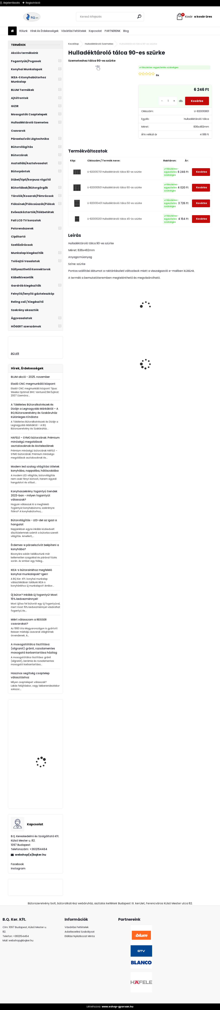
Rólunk (23, 31)
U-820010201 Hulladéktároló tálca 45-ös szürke (114, 218)
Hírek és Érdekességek (44, 31)
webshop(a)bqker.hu (30, 855)
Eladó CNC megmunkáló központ (33, 384)
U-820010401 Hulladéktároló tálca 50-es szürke (114, 203)
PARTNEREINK (112, 31)
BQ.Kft (15, 354)
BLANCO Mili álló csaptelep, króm (40, 759)
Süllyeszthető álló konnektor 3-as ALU (191, 365)
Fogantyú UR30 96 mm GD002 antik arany (45, 792)
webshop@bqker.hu (21, 940)
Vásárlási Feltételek (73, 31)
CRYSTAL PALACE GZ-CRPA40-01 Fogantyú (85, 359)
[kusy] (165, 101)
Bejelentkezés (11, 2)
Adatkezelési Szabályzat (80, 931)
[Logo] (31, 16)
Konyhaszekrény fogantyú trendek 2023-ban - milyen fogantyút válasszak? (34, 495)
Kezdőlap (73, 43)
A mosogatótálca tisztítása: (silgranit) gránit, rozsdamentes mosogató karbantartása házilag (34, 648)
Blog (126, 31)
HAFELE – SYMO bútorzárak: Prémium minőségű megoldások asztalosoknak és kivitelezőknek (35, 442)
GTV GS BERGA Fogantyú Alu (45, 723)
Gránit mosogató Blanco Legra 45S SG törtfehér (156, 371)
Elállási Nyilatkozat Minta (80, 936)
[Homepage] (12, 31)
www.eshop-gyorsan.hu (117, 1006)
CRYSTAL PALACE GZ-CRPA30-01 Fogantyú (121, 352)
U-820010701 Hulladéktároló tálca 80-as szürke (114, 171)
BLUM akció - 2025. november (30, 377)
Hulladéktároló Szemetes (99, 43)
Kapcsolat (95, 31)
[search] (140, 16)
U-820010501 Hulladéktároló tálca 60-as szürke (114, 187)
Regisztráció (33, 2)
